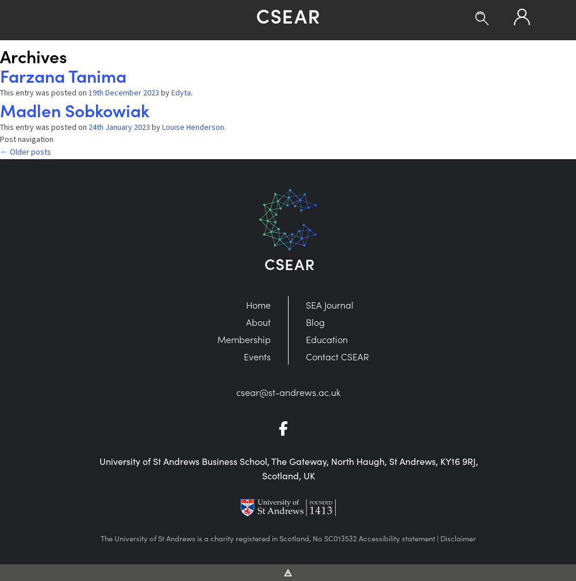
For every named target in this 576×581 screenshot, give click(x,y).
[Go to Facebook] (288, 430)
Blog (315, 321)
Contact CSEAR (337, 356)
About (258, 321)
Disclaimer (458, 538)
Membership (244, 339)
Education (327, 339)
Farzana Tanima (63, 75)
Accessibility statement (397, 538)
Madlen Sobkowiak (74, 110)
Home (258, 304)
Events (257, 356)
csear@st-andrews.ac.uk (288, 392)
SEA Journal (330, 304)
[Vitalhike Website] (288, 572)
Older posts (25, 152)
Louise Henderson (193, 127)
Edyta (181, 92)
